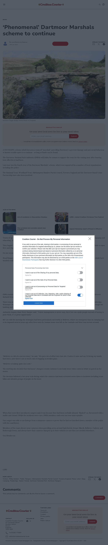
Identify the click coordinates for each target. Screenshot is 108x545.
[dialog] (54, 272)
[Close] (90, 239)
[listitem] (54, 268)
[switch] (80, 272)
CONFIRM (39, 303)
